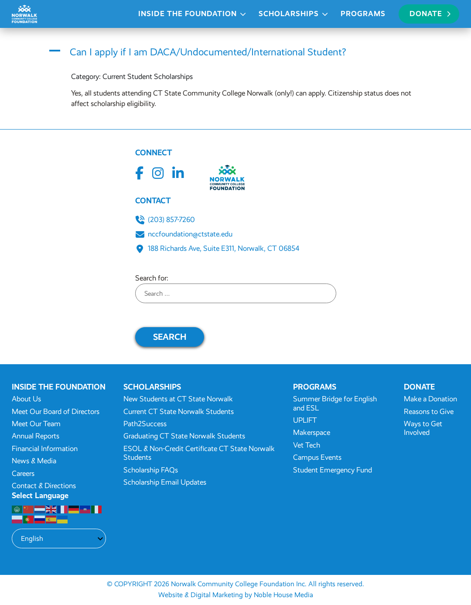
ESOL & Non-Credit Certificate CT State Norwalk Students (199, 452)
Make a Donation (430, 399)
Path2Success (145, 424)
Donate (430, 13)
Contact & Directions (44, 486)
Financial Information (45, 448)
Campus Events (317, 457)
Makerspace (311, 432)
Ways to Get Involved (423, 428)
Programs (363, 13)
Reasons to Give (429, 411)
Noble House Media (283, 595)
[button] (235, 52)
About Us (26, 399)
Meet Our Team (36, 424)
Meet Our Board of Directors (55, 411)
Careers (23, 473)
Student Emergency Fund (332, 470)
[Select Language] (59, 538)
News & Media (34, 461)
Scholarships (289, 13)
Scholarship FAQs (150, 470)
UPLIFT (305, 420)
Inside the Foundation (187, 13)
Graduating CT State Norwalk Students (184, 436)
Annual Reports (35, 436)
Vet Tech (306, 445)
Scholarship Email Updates (164, 482)
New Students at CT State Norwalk (178, 399)
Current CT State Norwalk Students (178, 411)
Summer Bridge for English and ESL (335, 403)
